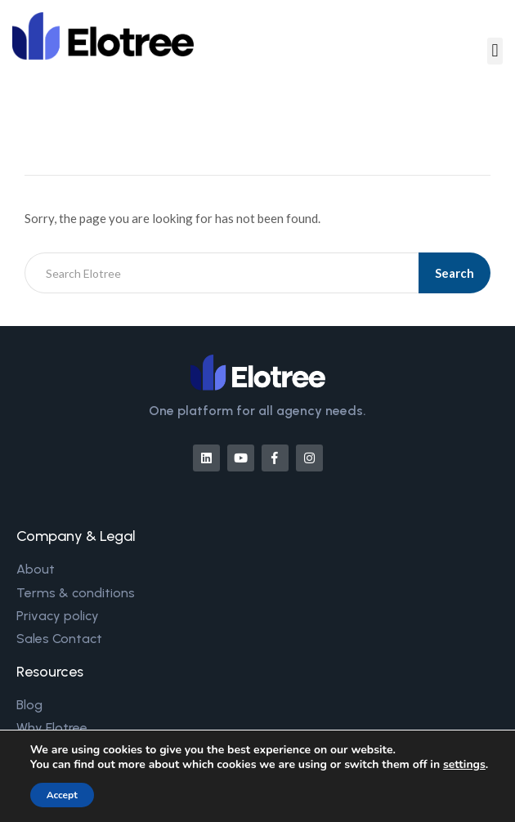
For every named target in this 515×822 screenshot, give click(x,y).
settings (464, 764)
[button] (495, 51)
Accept (62, 795)
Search (454, 273)
